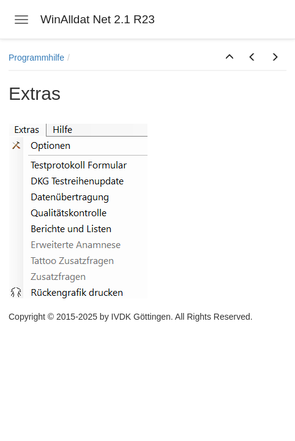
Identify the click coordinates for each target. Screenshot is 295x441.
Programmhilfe (36, 57)
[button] (229, 57)
